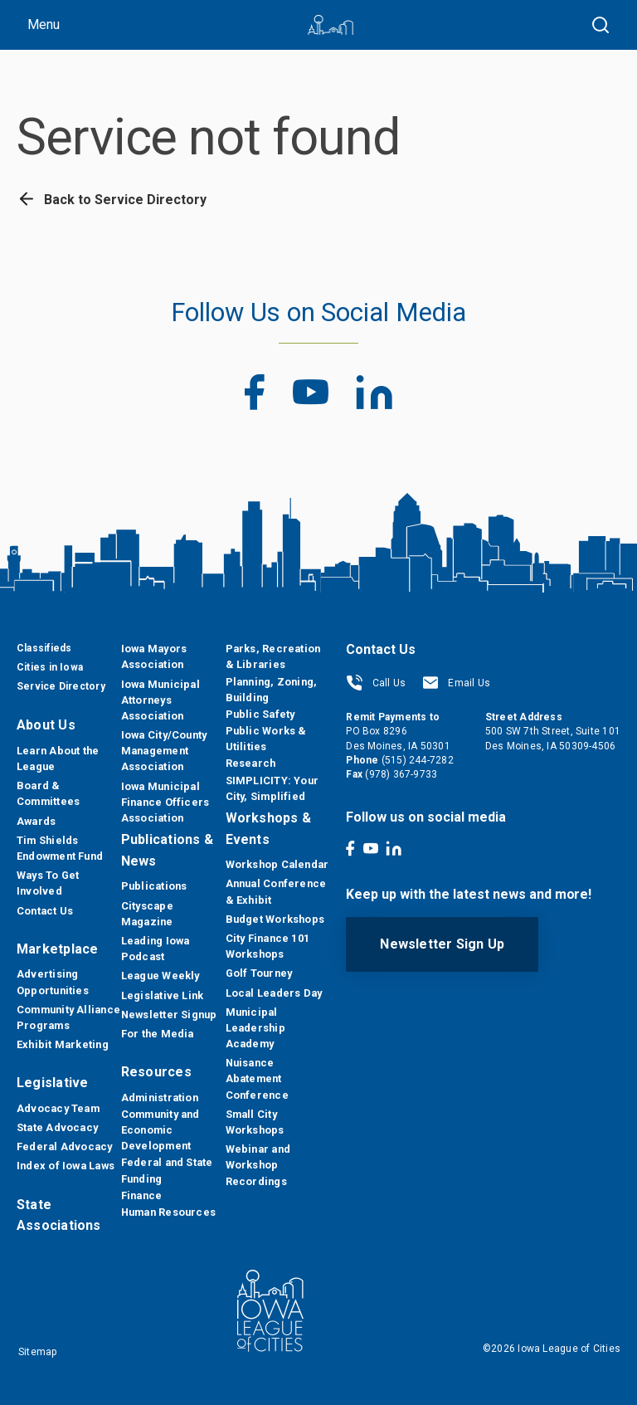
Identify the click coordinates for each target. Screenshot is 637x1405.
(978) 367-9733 (401, 774)
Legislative (52, 1082)
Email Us (456, 683)
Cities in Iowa (50, 667)
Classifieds (44, 648)
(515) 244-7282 (418, 760)
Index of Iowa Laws (65, 1165)
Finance (142, 1195)
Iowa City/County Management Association (164, 751)
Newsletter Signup (169, 1014)
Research (251, 763)
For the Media (157, 1033)
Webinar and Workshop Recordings (258, 1165)
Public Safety (260, 714)
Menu (43, 24)
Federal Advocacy (65, 1146)
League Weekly (160, 975)
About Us (46, 725)
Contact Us (45, 911)
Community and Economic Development (160, 1130)
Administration (159, 1097)
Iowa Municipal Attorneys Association (160, 700)
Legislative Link (162, 995)
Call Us (376, 683)
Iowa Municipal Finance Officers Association (165, 802)
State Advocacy (57, 1127)
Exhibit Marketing (63, 1044)
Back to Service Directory (112, 199)
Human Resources (168, 1212)
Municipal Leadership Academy (255, 1028)
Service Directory (61, 686)
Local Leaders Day (274, 993)
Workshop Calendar (277, 864)
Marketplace (57, 949)
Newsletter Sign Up (442, 944)
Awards (36, 821)
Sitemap (37, 1352)
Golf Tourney (259, 973)
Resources (156, 1072)
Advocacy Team (58, 1108)
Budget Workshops (275, 919)
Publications (154, 886)
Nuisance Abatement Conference (257, 1078)
